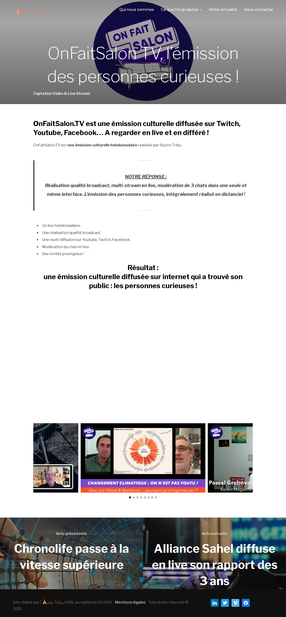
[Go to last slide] (35, 457)
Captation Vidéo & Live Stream (61, 93)
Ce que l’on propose (179, 9)
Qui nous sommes (136, 9)
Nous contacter (258, 9)
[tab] (130, 497)
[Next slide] (250, 457)
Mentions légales (130, 602)
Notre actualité (223, 9)
